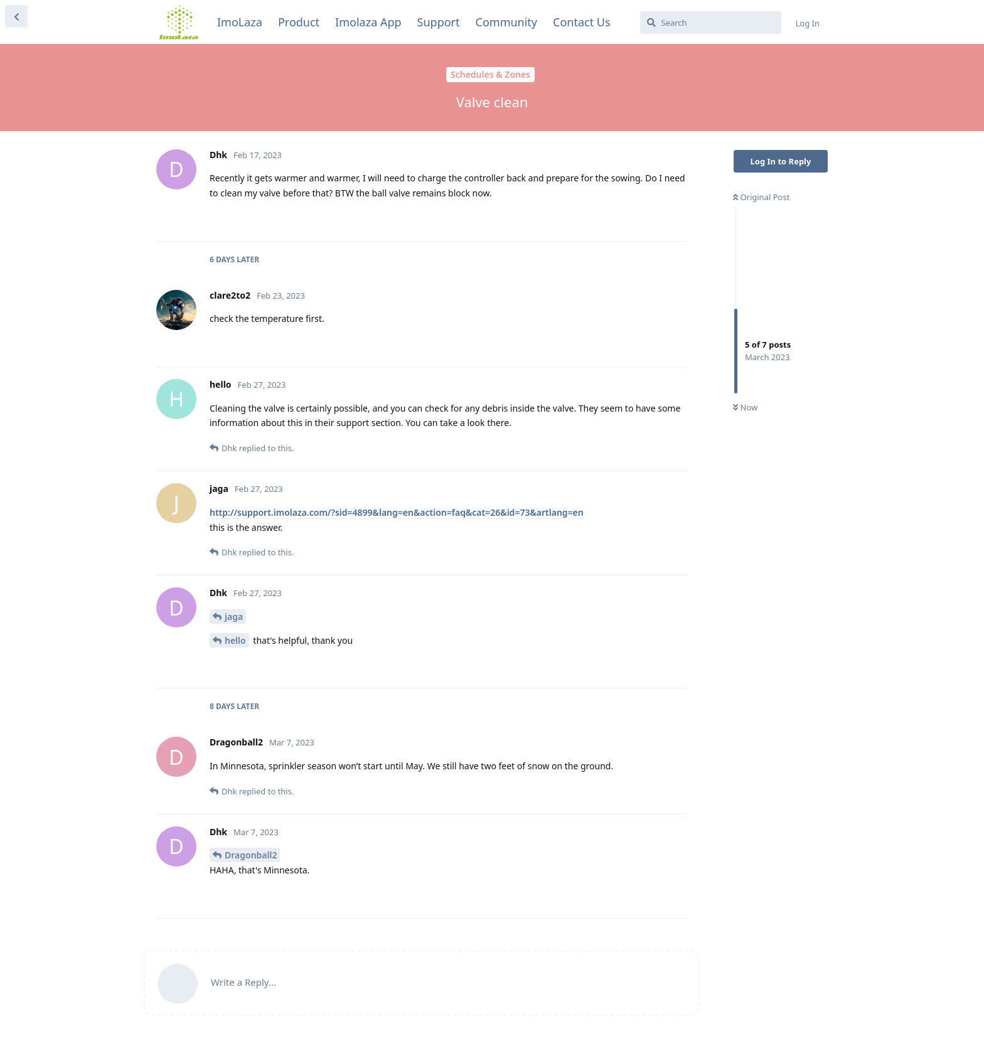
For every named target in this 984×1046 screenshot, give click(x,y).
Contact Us (582, 21)
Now (745, 407)
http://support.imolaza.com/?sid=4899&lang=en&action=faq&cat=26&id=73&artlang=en (397, 512)
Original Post (761, 197)
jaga (234, 616)
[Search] (710, 22)
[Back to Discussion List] (16, 16)
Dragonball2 (251, 855)
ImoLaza (239, 21)
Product (298, 21)
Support (438, 21)
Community (507, 21)
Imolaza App (368, 21)
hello (235, 640)
